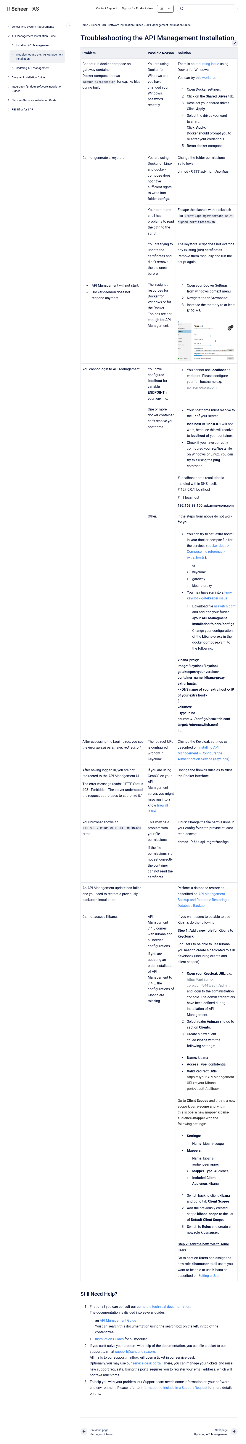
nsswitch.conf (225, 606)
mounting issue (207, 64)
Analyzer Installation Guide (28, 77)
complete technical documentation (163, 1307)
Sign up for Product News (138, 8)
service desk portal (146, 1363)
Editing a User (208, 1276)
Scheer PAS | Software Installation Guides (117, 25)
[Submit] (181, 8)
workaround (211, 78)
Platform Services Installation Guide (34, 100)
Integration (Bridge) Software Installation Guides (37, 89)
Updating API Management (32, 68)
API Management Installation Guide (34, 36)
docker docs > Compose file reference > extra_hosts (208, 551)
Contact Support (106, 8)
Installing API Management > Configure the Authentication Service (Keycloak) (203, 753)
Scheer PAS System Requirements (33, 26)
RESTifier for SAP (22, 109)
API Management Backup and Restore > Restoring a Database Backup (203, 900)
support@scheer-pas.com (135, 1352)
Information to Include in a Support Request (173, 1388)
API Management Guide (118, 1320)
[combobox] (207, 9)
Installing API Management (33, 45)
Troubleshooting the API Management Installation (39, 57)
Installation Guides (109, 1339)
